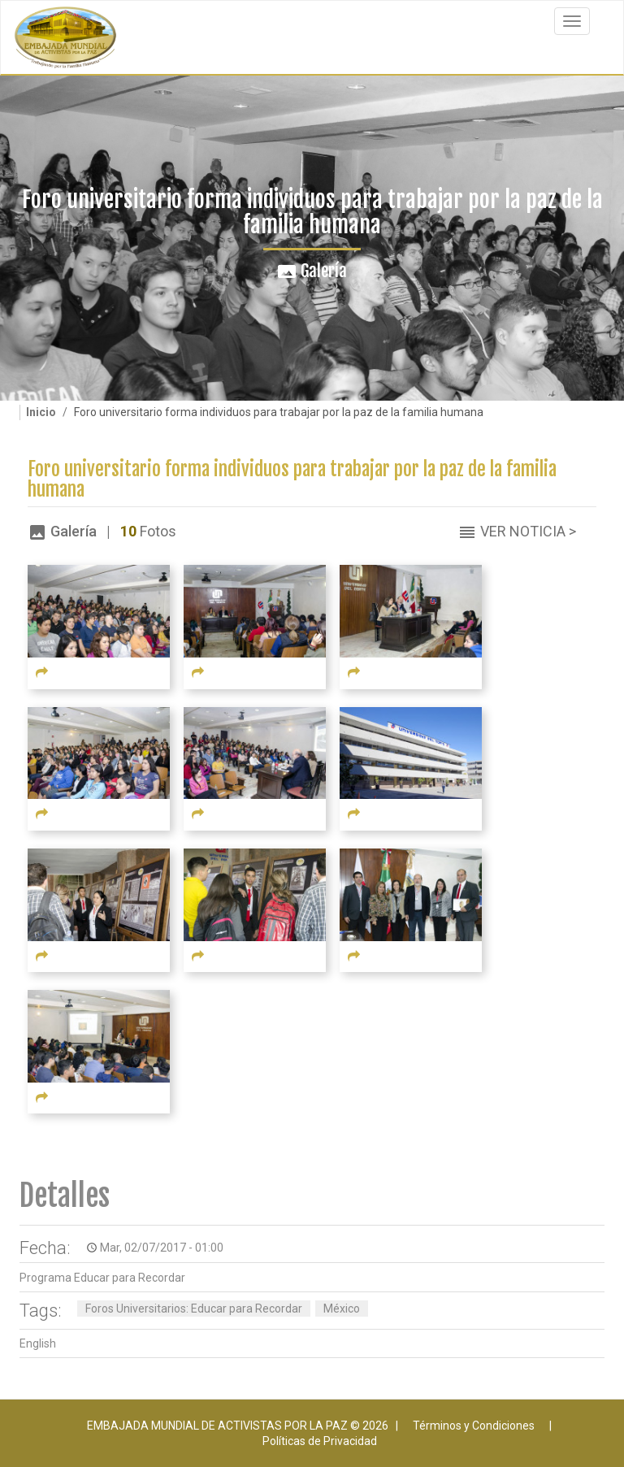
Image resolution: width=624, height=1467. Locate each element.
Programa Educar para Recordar (102, 1277)
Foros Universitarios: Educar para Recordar (193, 1308)
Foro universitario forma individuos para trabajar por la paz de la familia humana (292, 479)
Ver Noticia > (528, 531)
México (341, 1308)
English (38, 1343)
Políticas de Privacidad (319, 1440)
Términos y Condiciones (474, 1425)
